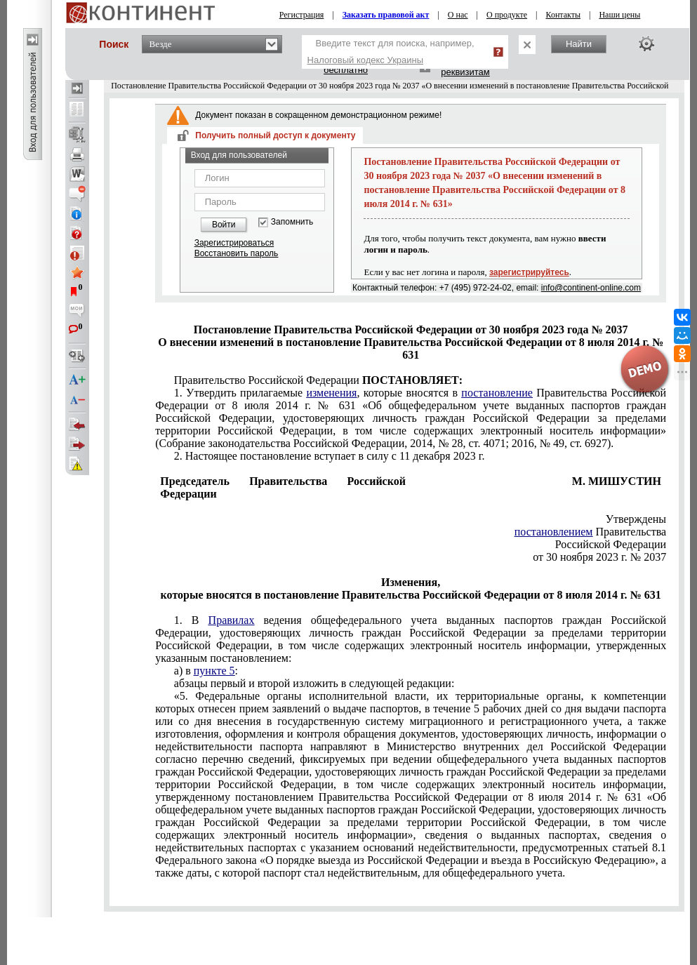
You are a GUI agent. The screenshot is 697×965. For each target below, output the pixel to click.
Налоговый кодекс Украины (365, 60)
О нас (458, 15)
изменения (331, 393)
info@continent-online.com (591, 288)
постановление (497, 393)
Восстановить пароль (236, 253)
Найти (579, 44)
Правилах (231, 620)
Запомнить (292, 222)
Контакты (562, 15)
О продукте (506, 15)
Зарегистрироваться (234, 243)
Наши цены (619, 15)
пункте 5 (214, 671)
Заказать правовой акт (386, 15)
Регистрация (301, 15)
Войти (224, 224)
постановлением (554, 532)
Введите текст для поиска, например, (390, 51)
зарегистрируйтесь (529, 272)
